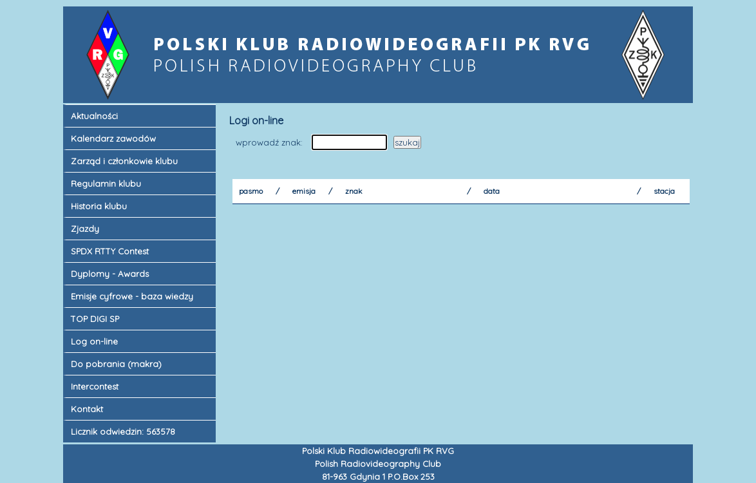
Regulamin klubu (106, 183)
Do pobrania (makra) (116, 364)
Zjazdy (85, 228)
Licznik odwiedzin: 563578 (123, 431)
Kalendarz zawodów (113, 138)
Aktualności (94, 116)
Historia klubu (99, 206)
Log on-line (94, 341)
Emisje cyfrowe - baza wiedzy (132, 296)
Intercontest (94, 386)
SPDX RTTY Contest (110, 251)
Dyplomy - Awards (110, 274)
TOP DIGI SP (95, 319)
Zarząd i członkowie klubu (124, 161)
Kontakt (87, 409)
